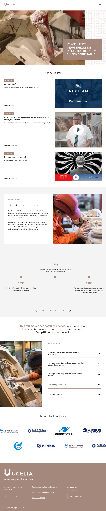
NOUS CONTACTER (75, 496)
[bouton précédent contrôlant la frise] (36, 311)
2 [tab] (46, 310)
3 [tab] (50, 310)
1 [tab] (43, 310)
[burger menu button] (100, 5)
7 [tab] (63, 310)
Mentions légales (38, 498)
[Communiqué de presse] (15, 157)
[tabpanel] (21, 277)
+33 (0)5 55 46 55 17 (14, 496)
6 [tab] (59, 310)
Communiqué (10, 84)
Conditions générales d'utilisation (44, 492)
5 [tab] (56, 310)
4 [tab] (53, 310)
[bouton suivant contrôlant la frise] (70, 311)
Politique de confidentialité (42, 487)
